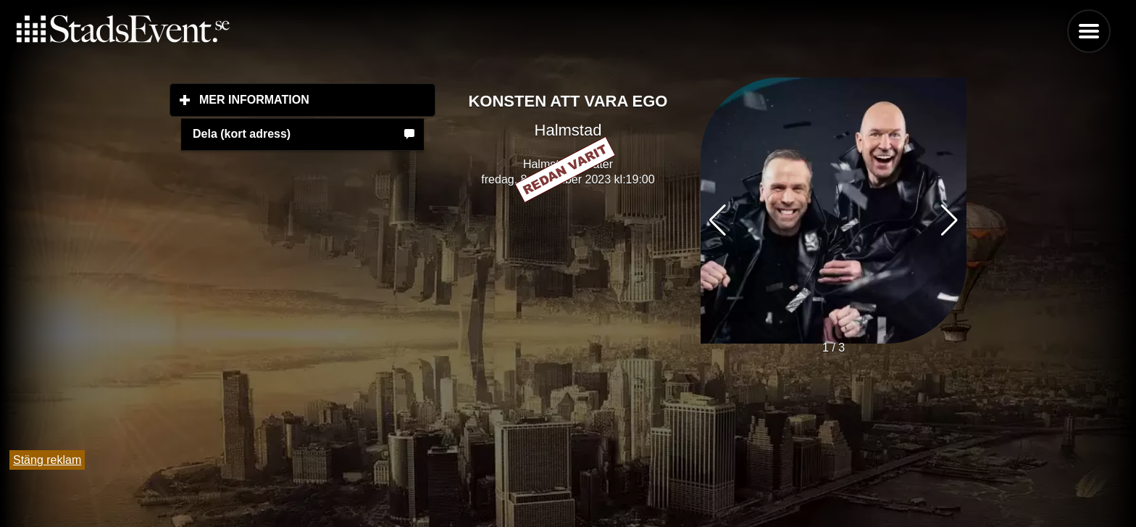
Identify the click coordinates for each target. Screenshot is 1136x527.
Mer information (317, 99)
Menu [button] (1089, 31)
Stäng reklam (47, 460)
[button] (949, 220)
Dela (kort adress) (242, 134)
